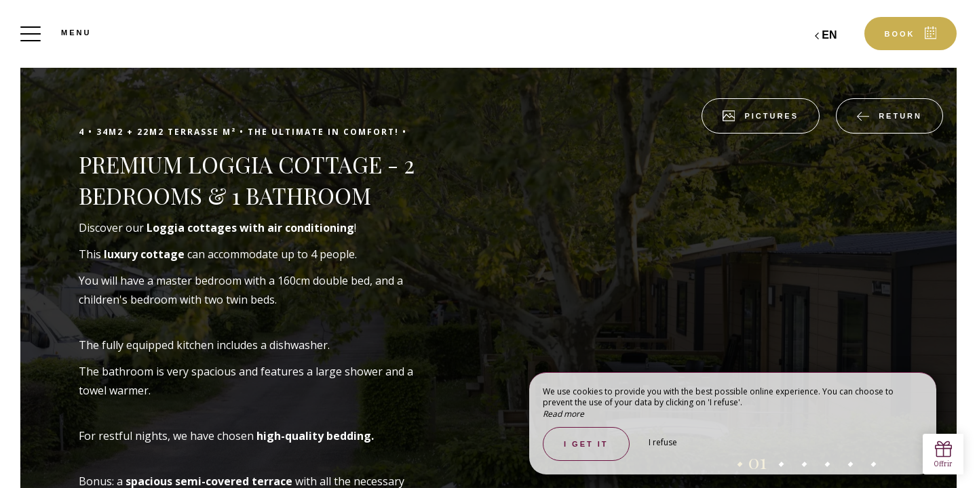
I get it (586, 444)
